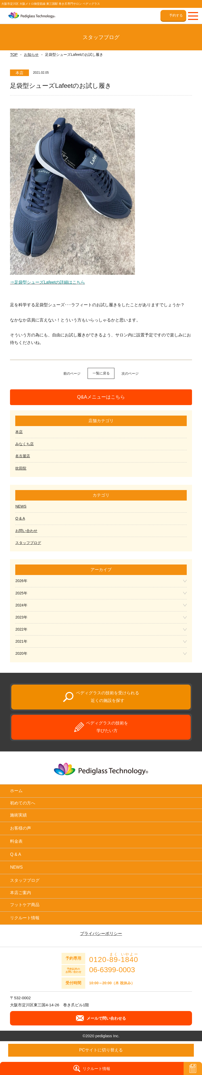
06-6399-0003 (112, 970)
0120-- (113, 957)
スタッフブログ (28, 543)
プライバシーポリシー (101, 933)
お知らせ (31, 54)
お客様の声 (20, 828)
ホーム (16, 790)
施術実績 (18, 815)
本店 (19, 432)
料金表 (16, 841)
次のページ (130, 373)
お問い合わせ (26, 531)
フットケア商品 (24, 904)
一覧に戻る (101, 373)
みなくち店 (24, 444)
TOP (14, 54)
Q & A (20, 518)
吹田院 (20, 468)
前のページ (71, 373)
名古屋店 (22, 456)
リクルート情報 (24, 918)
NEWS (20, 506)
